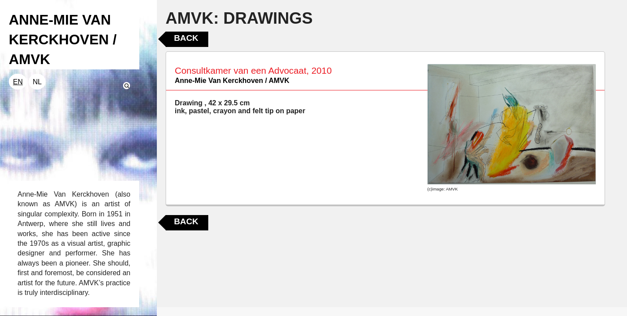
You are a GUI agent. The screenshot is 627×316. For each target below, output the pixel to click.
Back (186, 38)
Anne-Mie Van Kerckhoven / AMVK (232, 80)
